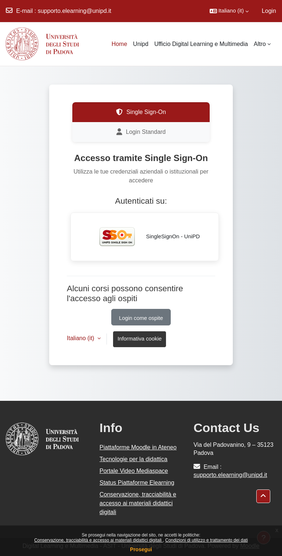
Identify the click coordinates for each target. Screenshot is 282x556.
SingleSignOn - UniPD (145, 236)
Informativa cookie (140, 339)
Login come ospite (141, 318)
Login (269, 11)
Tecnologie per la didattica (133, 459)
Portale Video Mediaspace (134, 471)
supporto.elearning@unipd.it (74, 11)
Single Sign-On (141, 112)
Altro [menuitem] (260, 44)
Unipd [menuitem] (140, 44)
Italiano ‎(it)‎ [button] (81, 338)
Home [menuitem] (119, 44)
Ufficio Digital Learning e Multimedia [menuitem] (201, 44)
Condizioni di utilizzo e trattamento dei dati (206, 540)
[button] (229, 11)
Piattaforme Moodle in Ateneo (138, 447)
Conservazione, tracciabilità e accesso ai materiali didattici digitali (98, 540)
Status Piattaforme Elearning (137, 483)
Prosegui (141, 549)
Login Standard (141, 132)
